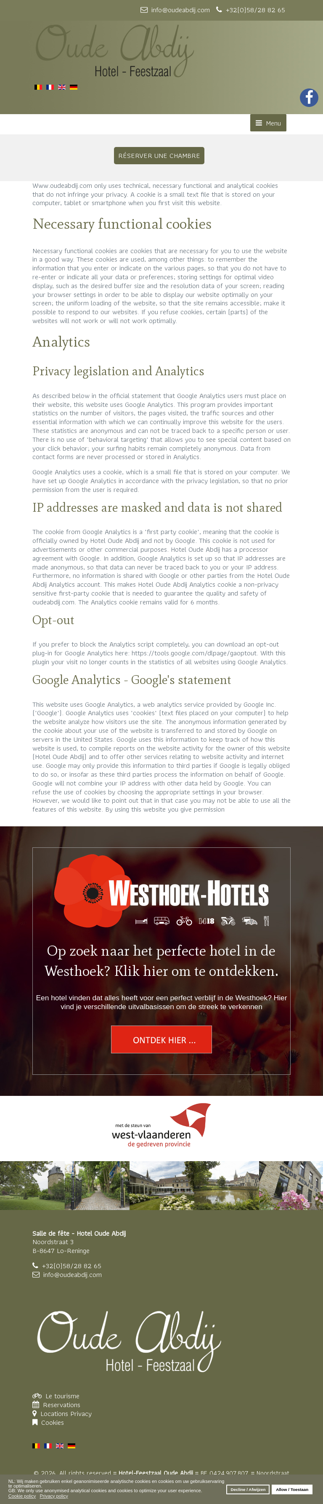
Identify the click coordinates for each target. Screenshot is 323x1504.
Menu (268, 123)
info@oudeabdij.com (72, 1274)
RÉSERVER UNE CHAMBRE (159, 155)
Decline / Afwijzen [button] (247, 1489)
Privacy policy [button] (54, 1496)
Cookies (52, 1422)
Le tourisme (62, 1396)
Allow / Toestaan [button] (292, 1489)
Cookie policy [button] (22, 1496)
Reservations (61, 1405)
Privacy (81, 1413)
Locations (55, 1413)
